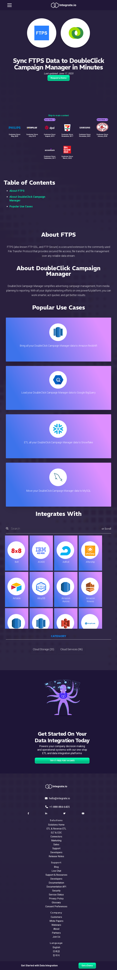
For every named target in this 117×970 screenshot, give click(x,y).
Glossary (56, 902)
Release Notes (56, 856)
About (56, 929)
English (56, 947)
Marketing (56, 840)
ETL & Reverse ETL (56, 828)
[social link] (29, 813)
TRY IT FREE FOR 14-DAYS (62, 760)
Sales (56, 844)
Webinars (56, 925)
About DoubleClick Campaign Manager (27, 198)
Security (56, 890)
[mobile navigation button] (9, 5)
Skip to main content (58, 115)
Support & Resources (56, 874)
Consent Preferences (56, 906)
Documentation (56, 882)
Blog (56, 867)
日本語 (56, 951)
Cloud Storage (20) (43, 649)
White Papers (56, 921)
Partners (56, 932)
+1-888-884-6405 (57, 806)
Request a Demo (59, 78)
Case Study (50, 119)
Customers (56, 917)
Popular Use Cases (21, 206)
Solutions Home (56, 824)
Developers (56, 852)
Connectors (56, 836)
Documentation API (56, 886)
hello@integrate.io (57, 798)
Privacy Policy (56, 898)
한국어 (56, 955)
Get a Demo (87, 965)
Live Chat (56, 870)
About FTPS (17, 190)
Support (56, 848)
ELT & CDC (56, 832)
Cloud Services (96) (71, 649)
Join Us (56, 936)
